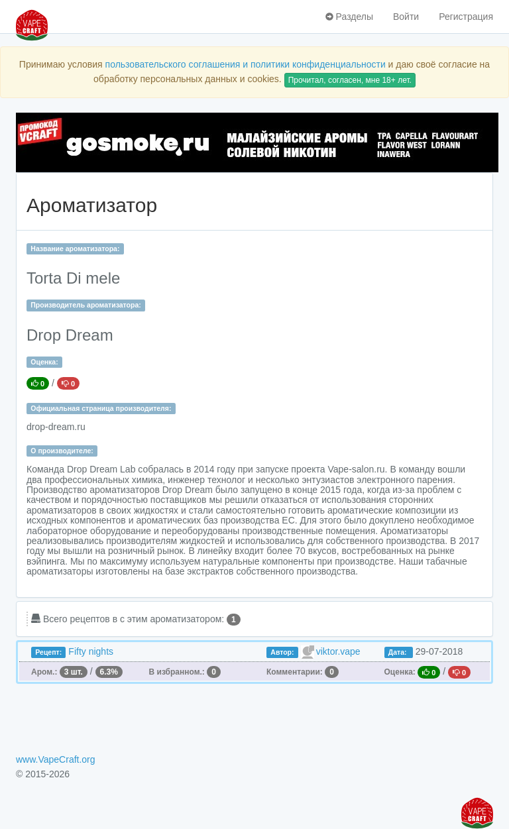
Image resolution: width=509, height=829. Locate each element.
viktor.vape (338, 651)
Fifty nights (90, 651)
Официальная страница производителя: (100, 408)
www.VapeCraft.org (55, 759)
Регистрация (466, 16)
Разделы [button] (349, 16)
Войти (406, 16)
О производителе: (61, 451)
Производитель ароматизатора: (85, 305)
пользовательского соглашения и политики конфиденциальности (245, 64)
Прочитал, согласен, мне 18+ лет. (350, 80)
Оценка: (44, 362)
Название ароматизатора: (74, 248)
